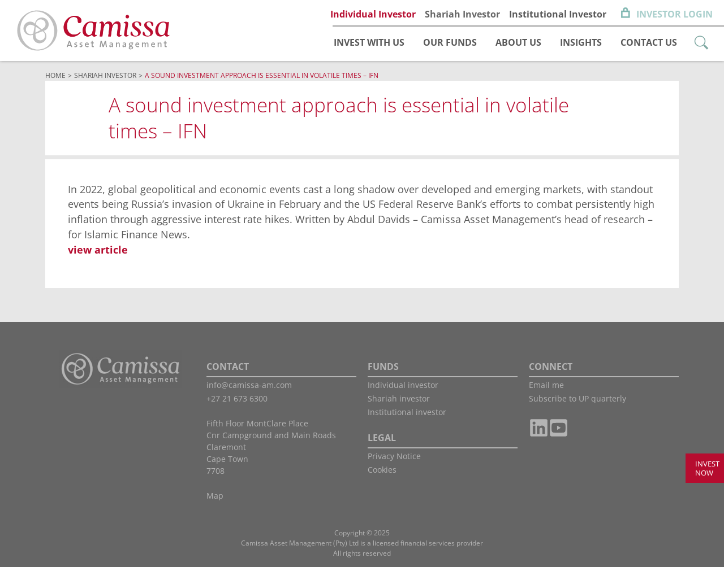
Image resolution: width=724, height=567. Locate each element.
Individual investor (403, 385)
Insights (581, 42)
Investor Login (674, 14)
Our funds (450, 42)
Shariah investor (399, 398)
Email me (546, 385)
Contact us (648, 42)
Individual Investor (373, 14)
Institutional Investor (557, 14)
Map (214, 495)
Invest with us (369, 42)
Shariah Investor (462, 14)
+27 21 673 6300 (237, 398)
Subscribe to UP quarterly (577, 398)
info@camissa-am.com (249, 385)
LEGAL (382, 437)
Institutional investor (407, 412)
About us (518, 42)
